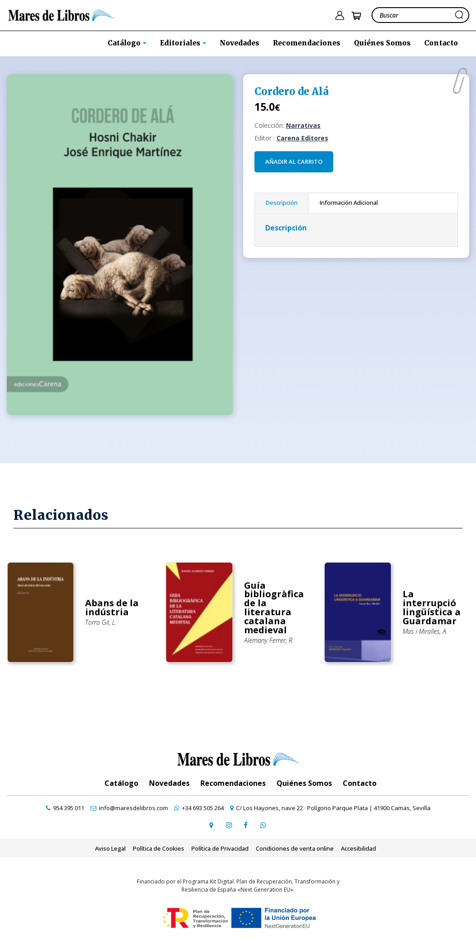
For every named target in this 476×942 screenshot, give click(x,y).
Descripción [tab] (282, 202)
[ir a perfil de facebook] (246, 825)
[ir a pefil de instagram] (229, 825)
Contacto (441, 43)
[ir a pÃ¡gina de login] (339, 15)
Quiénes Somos (382, 43)
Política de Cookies (158, 848)
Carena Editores (302, 138)
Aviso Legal (110, 848)
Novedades (239, 43)
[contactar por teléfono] (65, 808)
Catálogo (121, 783)
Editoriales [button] (181, 43)
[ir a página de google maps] (211, 825)
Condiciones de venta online (295, 848)
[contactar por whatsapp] (263, 825)
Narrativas (303, 125)
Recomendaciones (306, 43)
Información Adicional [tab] (349, 202)
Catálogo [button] (125, 43)
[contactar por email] (129, 808)
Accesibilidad (358, 848)
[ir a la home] (61, 14)
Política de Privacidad (220, 848)
